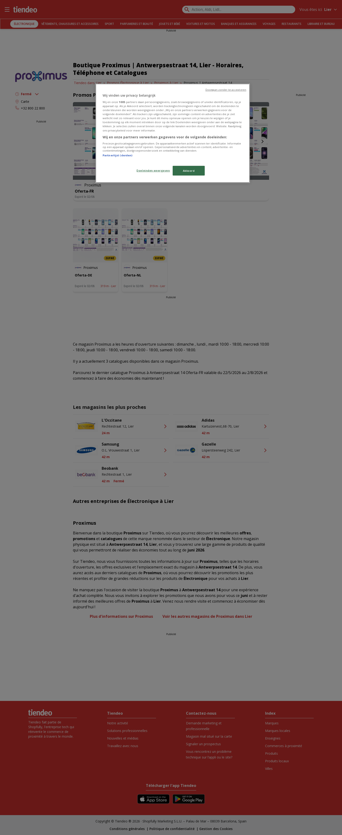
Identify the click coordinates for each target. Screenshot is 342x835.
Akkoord (189, 170)
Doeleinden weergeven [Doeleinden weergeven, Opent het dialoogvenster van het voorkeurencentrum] (153, 170)
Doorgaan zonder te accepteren (225, 89)
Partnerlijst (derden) (117, 155)
